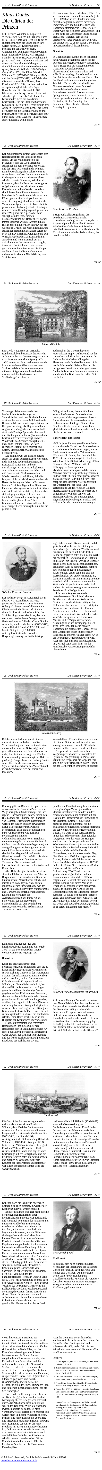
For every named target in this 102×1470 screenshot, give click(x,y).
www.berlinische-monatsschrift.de (19, 1460)
